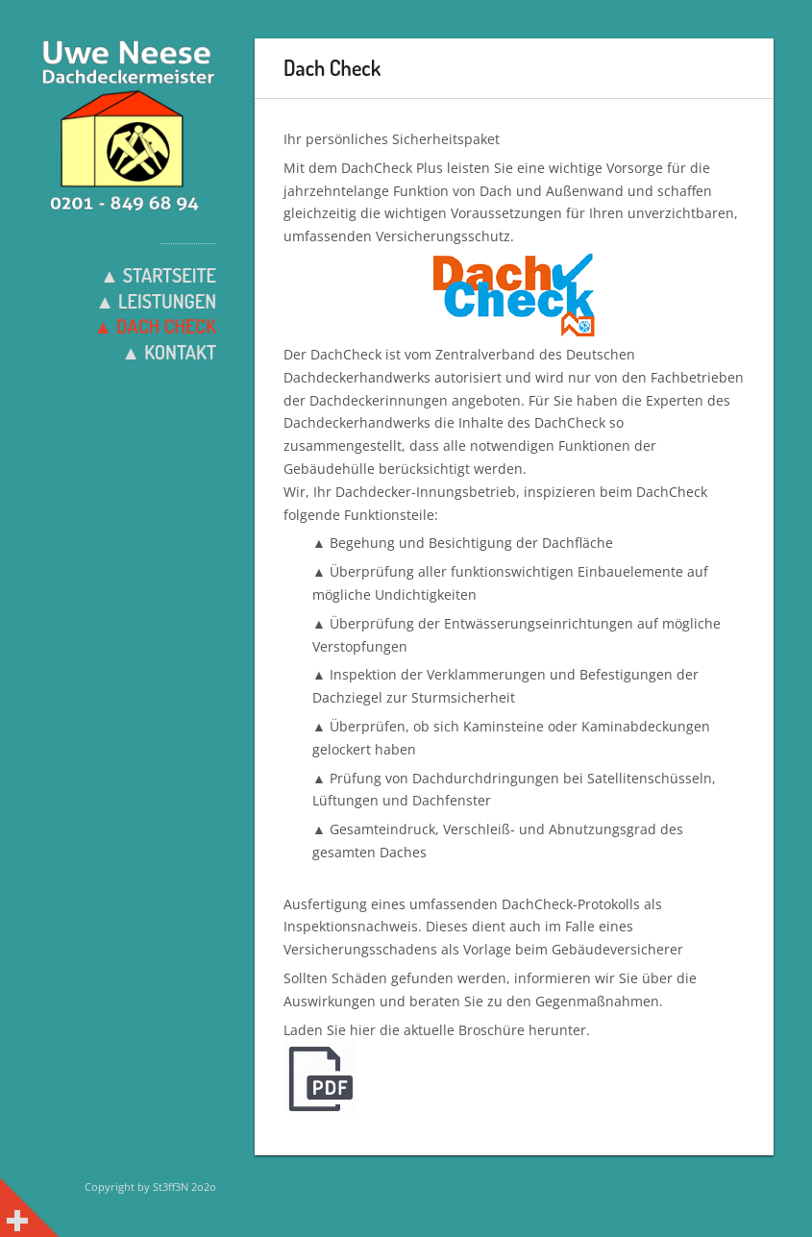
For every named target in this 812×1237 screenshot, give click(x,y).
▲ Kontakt (168, 351)
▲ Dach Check (154, 325)
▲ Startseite (158, 274)
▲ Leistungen (155, 300)
